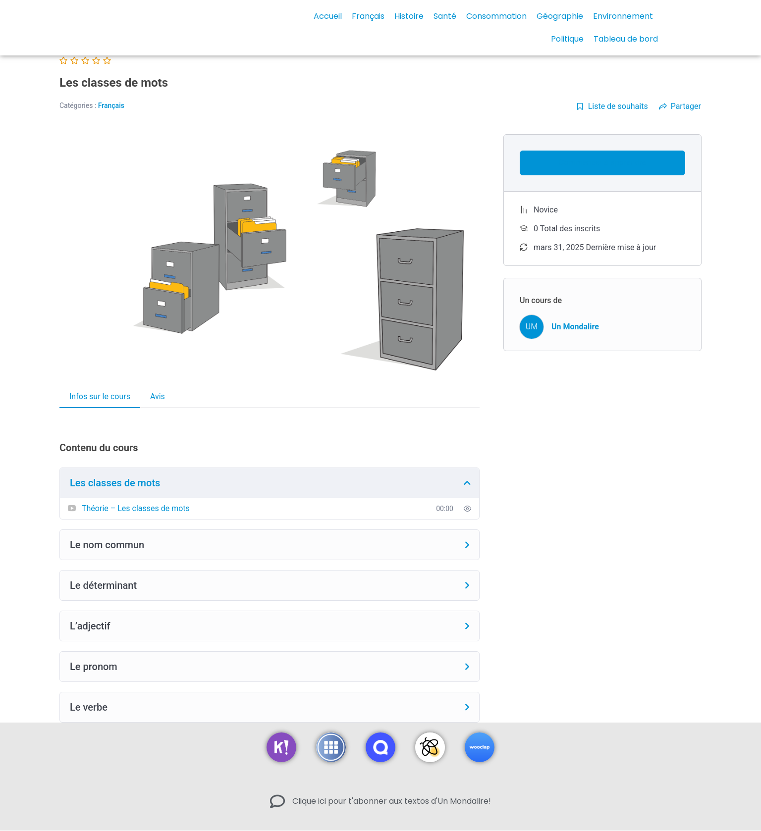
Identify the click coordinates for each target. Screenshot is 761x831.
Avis (157, 396)
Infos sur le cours (99, 396)
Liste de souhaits (612, 106)
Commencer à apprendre (602, 162)
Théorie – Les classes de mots (136, 508)
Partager (680, 106)
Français (111, 105)
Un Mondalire (575, 326)
